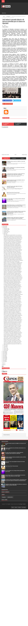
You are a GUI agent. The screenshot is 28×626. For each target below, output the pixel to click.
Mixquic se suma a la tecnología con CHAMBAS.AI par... (13, 262)
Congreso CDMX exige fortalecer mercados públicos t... (13, 259)
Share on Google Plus (7, 104)
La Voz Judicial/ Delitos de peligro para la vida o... (12, 283)
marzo (5, 348)
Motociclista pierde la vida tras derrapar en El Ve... (12, 338)
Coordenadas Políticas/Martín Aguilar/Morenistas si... (12, 282)
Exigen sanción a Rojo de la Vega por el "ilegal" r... (12, 339)
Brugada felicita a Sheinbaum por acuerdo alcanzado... (13, 236)
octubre (5, 230)
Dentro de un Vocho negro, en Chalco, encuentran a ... (13, 252)
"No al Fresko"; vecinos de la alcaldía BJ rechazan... (12, 337)
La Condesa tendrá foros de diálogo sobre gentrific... (12, 285)
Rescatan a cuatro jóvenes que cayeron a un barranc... (13, 321)
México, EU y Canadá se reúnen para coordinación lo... (13, 304)
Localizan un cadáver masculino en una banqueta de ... (13, 241)
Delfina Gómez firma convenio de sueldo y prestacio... (13, 255)
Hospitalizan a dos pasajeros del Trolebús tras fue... (12, 327)
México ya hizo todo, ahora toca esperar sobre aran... (13, 274)
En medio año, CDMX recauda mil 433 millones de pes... (13, 237)
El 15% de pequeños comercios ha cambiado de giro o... (13, 276)
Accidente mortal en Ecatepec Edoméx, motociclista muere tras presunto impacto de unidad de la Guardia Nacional (16, 480)
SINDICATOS (10, 497)
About (16, 507)
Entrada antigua (24, 154)
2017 (4, 359)
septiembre (6, 231)
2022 (4, 353)
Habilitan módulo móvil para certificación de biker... (12, 281)
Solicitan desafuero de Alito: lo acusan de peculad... (12, 297)
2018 (4, 358)
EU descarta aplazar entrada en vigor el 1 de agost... (12, 326)
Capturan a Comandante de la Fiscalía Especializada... (13, 271)
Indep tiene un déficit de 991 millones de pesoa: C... (12, 299)
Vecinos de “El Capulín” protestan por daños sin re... (12, 293)
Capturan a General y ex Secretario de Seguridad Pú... (13, 263)
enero (5, 350)
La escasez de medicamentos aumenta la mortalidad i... (13, 292)
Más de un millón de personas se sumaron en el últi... (13, 314)
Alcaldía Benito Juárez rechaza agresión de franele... (12, 265)
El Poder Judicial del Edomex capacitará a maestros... (13, 269)
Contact (19, 507)
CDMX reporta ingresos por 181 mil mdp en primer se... (13, 250)
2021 (4, 354)
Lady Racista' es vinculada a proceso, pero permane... (13, 317)
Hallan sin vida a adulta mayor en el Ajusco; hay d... (12, 303)
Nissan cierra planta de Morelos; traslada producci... (12, 273)
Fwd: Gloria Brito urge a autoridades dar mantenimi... (12, 242)
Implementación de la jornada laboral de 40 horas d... (13, 322)
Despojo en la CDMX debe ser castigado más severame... (13, 294)
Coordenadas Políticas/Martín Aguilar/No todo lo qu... (12, 331)
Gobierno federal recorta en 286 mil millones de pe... (12, 248)
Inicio (15, 154)
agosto (5, 232)
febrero (5, 349)
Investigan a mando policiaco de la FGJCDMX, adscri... (13, 320)
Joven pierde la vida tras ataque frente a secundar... (12, 316)
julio (4, 233)
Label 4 (4, 371)
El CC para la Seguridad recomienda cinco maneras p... (13, 249)
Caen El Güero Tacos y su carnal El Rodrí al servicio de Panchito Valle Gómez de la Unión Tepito (15, 475)
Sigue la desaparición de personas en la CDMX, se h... (13, 343)
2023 (4, 352)
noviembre (5, 229)
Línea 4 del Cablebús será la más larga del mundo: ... (13, 342)
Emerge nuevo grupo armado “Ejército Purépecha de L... (13, 319)
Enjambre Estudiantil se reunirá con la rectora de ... (12, 330)
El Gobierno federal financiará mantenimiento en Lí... (12, 284)
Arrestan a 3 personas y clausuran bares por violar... (12, 340)
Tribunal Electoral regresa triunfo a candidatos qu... (12, 243)
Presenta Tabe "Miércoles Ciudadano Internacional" (12, 266)
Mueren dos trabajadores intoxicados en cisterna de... (13, 264)
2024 (4, 351)
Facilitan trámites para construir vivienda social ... (12, 261)
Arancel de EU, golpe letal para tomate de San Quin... (13, 325)
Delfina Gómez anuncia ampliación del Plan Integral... (13, 306)
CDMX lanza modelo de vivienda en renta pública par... (13, 258)
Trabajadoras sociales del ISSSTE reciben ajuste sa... (13, 310)
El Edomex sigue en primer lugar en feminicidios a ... (12, 270)
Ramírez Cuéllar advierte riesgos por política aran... (12, 251)
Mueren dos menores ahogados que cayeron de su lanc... (13, 277)
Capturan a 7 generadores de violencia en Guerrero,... (13, 272)
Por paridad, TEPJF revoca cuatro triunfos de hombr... (13, 253)
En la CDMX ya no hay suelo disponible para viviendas (13, 332)
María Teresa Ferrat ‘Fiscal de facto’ (11, 466)
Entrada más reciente (5, 154)
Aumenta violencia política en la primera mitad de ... (12, 329)
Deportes (4, 497)
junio (4, 344)
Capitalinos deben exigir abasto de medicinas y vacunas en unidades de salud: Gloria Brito (16, 485)
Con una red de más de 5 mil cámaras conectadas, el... (13, 275)
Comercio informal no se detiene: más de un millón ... (13, 308)
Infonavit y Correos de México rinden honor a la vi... (12, 287)
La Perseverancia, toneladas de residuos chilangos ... (13, 333)
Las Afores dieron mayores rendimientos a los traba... (13, 298)
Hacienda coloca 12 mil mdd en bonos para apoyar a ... (13, 247)
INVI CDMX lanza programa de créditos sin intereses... (13, 286)
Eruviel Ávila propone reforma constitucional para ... (12, 295)
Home (13, 507)
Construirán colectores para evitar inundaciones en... (12, 240)
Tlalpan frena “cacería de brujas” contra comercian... (12, 288)
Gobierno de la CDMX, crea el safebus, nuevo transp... (13, 341)
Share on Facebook (6, 100)
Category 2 (4, 364)
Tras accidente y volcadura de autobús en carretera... (13, 296)
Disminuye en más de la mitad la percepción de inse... (13, 291)
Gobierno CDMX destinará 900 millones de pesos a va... (13, 238)
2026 (4, 226)
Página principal (6, 434)
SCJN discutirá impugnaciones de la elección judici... (12, 328)
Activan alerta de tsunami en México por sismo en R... (13, 280)
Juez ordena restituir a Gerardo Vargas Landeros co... (13, 254)
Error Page (23, 507)
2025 (4, 227)
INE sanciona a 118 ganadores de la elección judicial (12, 305)
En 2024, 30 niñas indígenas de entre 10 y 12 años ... (13, 309)
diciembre (5, 228)
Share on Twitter (16, 100)
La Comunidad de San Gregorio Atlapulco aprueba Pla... (13, 315)
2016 (4, 360)
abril (4, 347)
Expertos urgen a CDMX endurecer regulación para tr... (13, 336)
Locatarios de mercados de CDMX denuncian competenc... (13, 260)
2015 (4, 361)
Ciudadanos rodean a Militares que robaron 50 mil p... (13, 318)
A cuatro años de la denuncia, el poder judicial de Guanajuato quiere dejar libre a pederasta (14, 453)
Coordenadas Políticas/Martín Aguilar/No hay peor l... (12, 307)
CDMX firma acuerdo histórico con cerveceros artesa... (13, 239)
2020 (4, 355)
